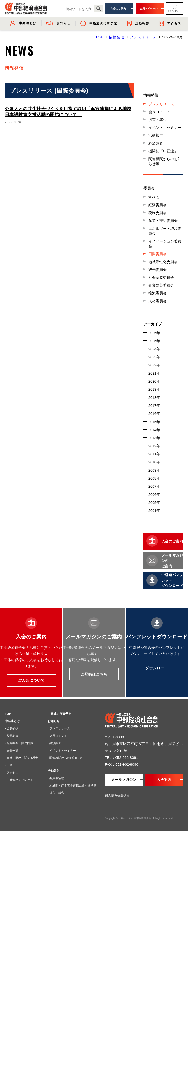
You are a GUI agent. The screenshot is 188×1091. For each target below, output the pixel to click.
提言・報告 (157, 120)
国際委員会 (157, 254)
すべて (153, 197)
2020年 (154, 381)
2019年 (154, 389)
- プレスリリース (59, 728)
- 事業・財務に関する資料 (22, 758)
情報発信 (116, 37)
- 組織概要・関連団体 (19, 743)
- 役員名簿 (11, 736)
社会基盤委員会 (161, 277)
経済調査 (155, 143)
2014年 (154, 430)
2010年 (154, 462)
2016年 (154, 414)
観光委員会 (157, 269)
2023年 (154, 357)
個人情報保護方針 (117, 795)
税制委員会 (157, 213)
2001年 (154, 511)
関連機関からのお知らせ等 (164, 161)
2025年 (154, 341)
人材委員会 (157, 301)
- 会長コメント (57, 736)
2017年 (154, 405)
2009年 (154, 470)
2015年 (154, 422)
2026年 (154, 333)
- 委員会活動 (56, 778)
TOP (99, 37)
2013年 (154, 438)
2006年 (154, 494)
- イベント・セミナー (62, 750)
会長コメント (159, 112)
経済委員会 (157, 205)
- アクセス (11, 772)
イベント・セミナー (164, 127)
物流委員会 (157, 293)
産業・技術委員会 (163, 220)
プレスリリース (143, 37)
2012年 (154, 446)
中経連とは (12, 721)
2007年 (154, 486)
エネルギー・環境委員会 (164, 230)
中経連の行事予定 (59, 713)
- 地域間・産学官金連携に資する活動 (72, 785)
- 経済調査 (54, 743)
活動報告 (155, 135)
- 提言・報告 (56, 793)
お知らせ (53, 721)
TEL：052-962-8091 (121, 757)
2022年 (154, 365)
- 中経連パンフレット (19, 780)
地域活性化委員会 (163, 262)
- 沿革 (8, 765)
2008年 (154, 478)
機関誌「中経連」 (163, 151)
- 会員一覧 (11, 750)
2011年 (154, 454)
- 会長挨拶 (11, 728)
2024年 (154, 349)
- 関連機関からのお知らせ (65, 758)
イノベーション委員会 (164, 243)
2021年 (154, 373)
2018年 (154, 397)
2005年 (154, 502)
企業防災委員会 (161, 285)
